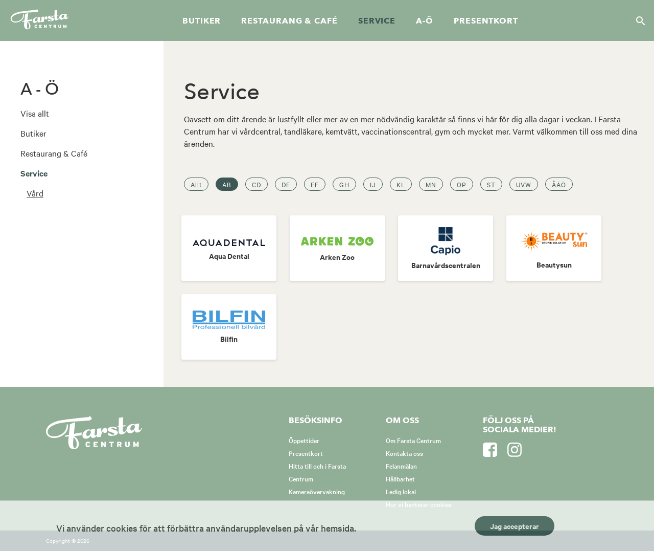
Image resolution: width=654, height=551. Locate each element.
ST (491, 184)
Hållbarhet (400, 478)
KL (400, 184)
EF (315, 184)
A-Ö (424, 21)
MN (431, 184)
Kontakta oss (404, 452)
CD (256, 184)
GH (344, 184)
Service (376, 21)
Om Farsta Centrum (413, 440)
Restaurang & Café (53, 153)
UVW (523, 184)
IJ (373, 184)
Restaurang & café (289, 21)
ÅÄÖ (559, 184)
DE (286, 184)
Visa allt (34, 113)
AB (226, 184)
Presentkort (486, 21)
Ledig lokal (401, 491)
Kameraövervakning (317, 491)
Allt (196, 184)
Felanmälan (401, 465)
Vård (35, 193)
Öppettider (304, 440)
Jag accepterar (514, 525)
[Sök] (638, 20)
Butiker (201, 21)
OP (461, 184)
